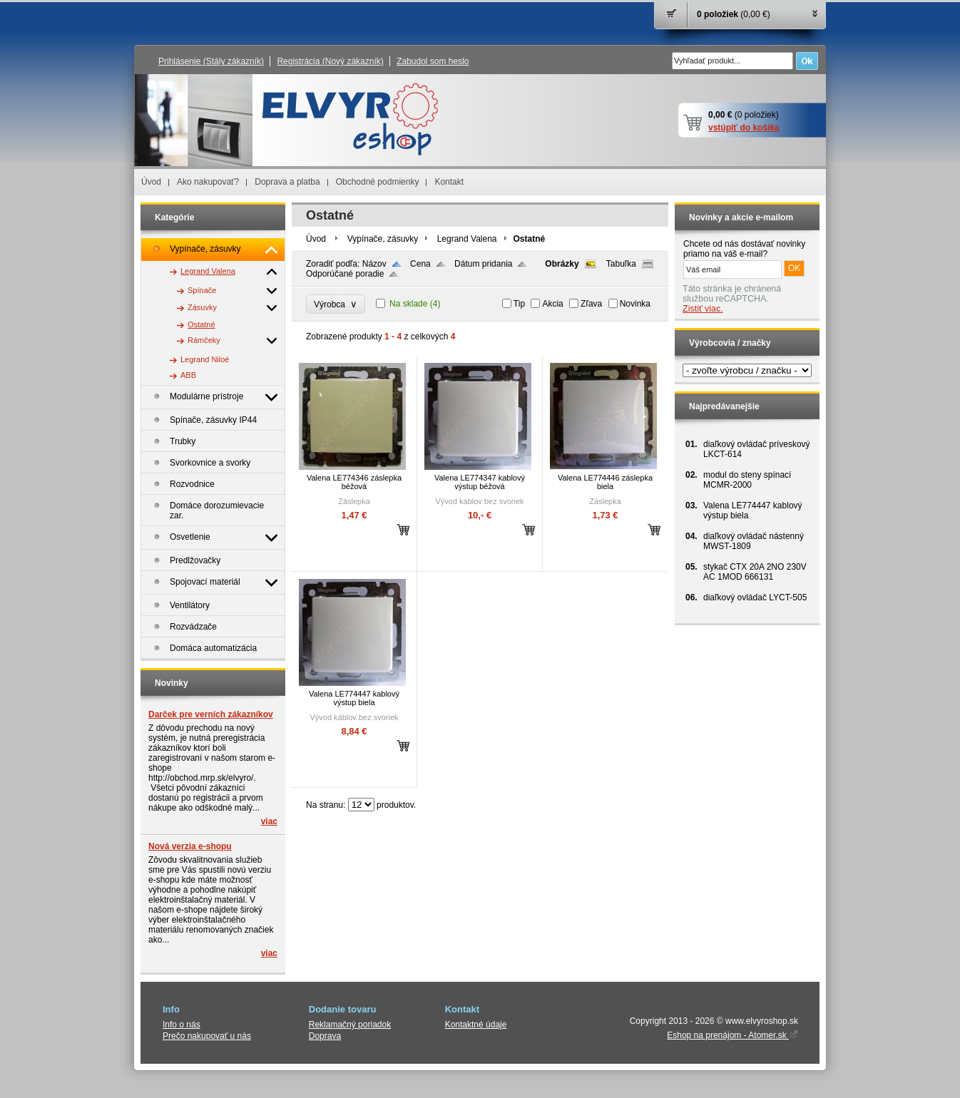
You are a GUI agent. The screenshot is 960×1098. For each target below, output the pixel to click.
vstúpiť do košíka (744, 128)
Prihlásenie (211, 61)
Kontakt (449, 182)
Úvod (151, 182)
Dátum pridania (483, 264)
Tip (519, 304)
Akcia (552, 304)
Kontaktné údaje (476, 1025)
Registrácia (330, 61)
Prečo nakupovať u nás (207, 1036)
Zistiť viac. (703, 309)
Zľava (591, 304)
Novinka (635, 304)
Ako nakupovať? (208, 182)
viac (269, 821)
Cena (420, 264)
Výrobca (335, 304)
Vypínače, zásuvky (383, 239)
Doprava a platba (287, 182)
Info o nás (181, 1025)
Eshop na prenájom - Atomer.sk (732, 1035)
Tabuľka (621, 264)
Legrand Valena (467, 239)
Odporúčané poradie (345, 274)
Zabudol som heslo (433, 61)
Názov (374, 264)
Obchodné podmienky (377, 182)
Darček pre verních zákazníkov (210, 714)
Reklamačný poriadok (350, 1025)
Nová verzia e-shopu (190, 846)
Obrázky (561, 264)
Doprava (325, 1036)
